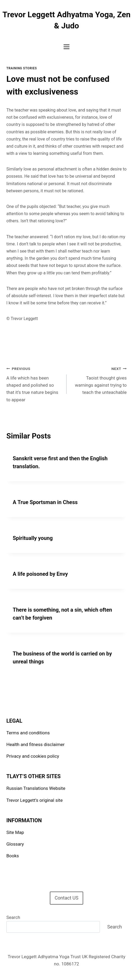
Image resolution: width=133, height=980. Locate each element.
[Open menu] (66, 47)
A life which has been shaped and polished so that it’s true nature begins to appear (34, 383)
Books (12, 855)
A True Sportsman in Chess (45, 502)
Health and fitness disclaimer (35, 744)
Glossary (15, 844)
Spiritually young (33, 538)
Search (13, 917)
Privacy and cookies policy (32, 756)
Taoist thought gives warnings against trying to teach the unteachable (99, 380)
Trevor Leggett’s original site (34, 800)
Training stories (21, 68)
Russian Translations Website (35, 788)
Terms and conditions (28, 732)
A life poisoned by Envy (40, 574)
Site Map (15, 832)
